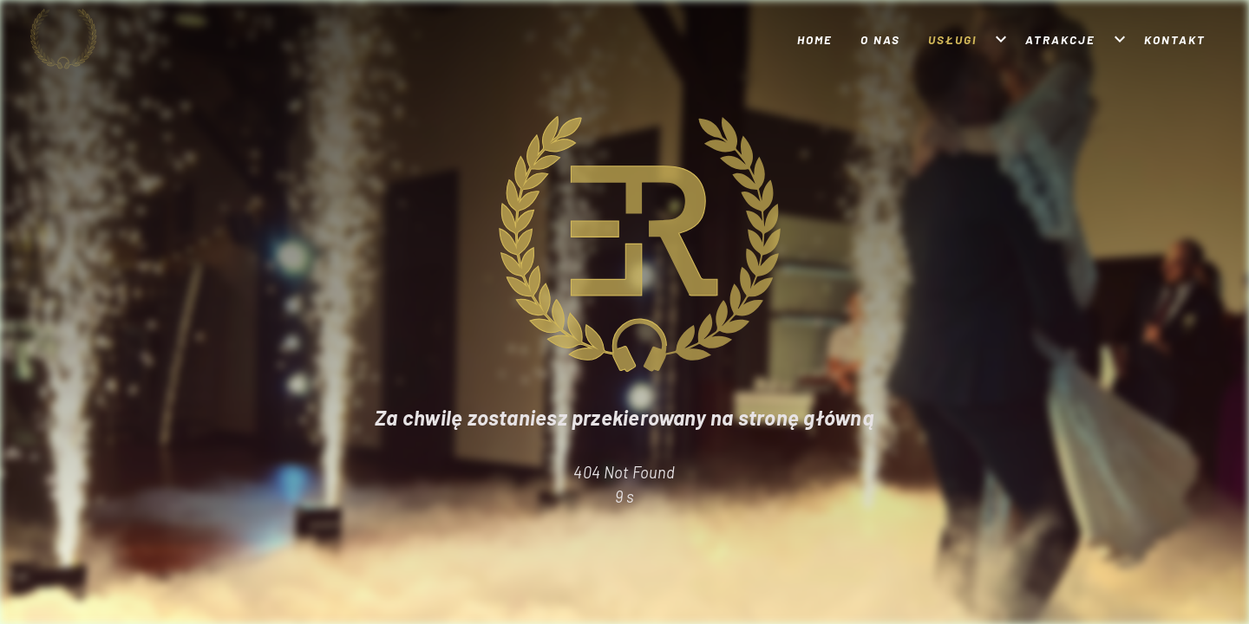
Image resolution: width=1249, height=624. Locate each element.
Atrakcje (1060, 39)
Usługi (952, 39)
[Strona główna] (92, 39)
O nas (880, 39)
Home (815, 39)
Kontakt (1175, 39)
